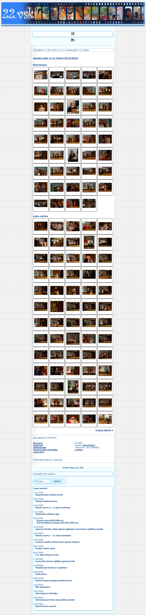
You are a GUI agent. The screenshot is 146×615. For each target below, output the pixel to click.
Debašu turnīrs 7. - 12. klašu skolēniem (53, 536)
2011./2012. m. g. (54, 50)
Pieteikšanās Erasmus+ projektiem (51, 568)
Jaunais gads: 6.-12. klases (77, 50)
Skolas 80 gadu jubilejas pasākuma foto (53, 580)
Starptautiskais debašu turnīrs (49, 495)
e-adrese (79, 450)
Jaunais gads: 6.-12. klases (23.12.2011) (55, 58)
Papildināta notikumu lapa (47, 514)
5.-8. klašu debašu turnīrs (47, 555)
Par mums (38, 443)
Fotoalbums (39, 50)
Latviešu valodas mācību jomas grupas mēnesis (57, 542)
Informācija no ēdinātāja (46, 593)
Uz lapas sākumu (103, 430)
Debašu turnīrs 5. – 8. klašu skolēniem (52, 508)
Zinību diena (41, 574)
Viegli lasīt (38, 445)
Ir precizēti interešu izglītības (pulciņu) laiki (55, 561)
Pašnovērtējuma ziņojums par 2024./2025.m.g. (58, 523)
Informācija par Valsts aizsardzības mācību (55, 600)
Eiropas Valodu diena (45, 548)
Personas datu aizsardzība (45, 450)
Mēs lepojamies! (42, 587)
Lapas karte (38, 452)
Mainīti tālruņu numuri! (45, 606)
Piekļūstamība (39, 447)
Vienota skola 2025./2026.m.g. (50, 520)
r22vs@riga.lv (88, 445)
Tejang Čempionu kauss (46, 501)
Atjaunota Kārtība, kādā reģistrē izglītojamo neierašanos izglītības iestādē (69, 529)
